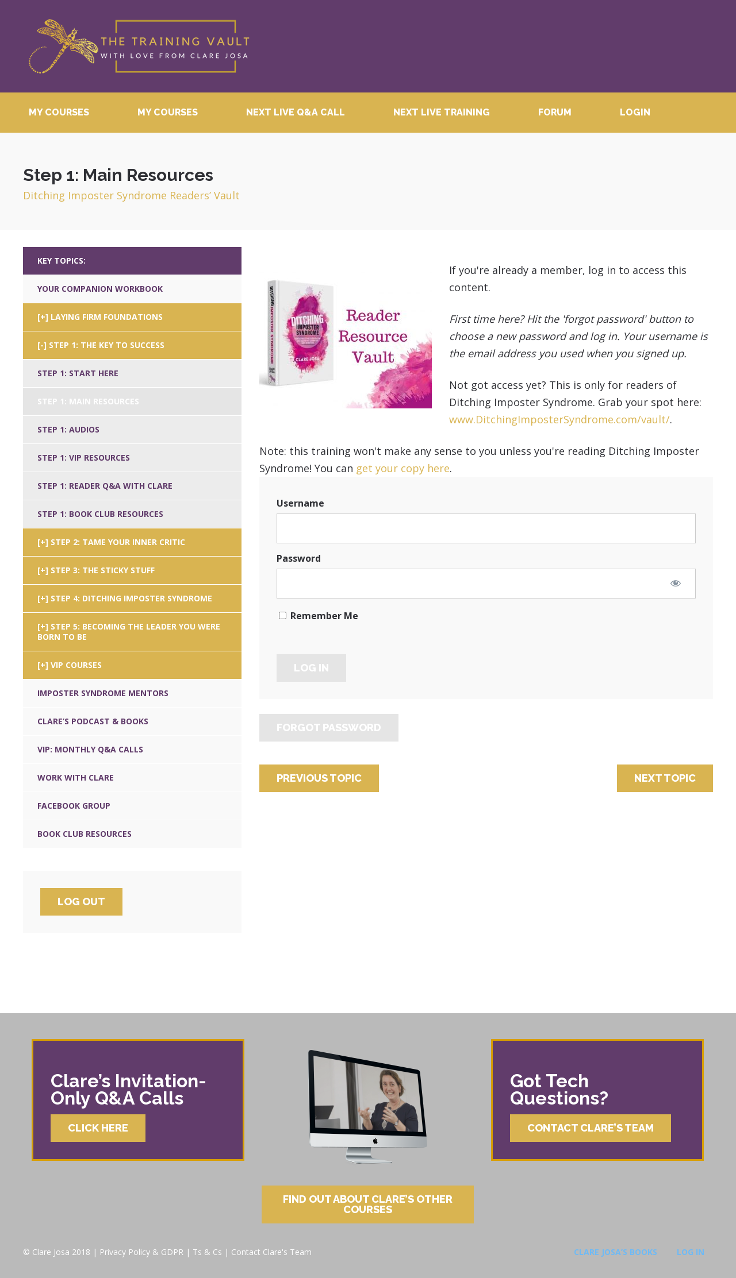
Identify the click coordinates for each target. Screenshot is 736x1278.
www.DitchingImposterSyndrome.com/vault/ (559, 419)
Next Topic (665, 778)
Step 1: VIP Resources (83, 457)
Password (299, 558)
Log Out (81, 901)
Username (300, 503)
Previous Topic (319, 778)
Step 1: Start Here (77, 373)
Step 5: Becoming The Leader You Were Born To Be (128, 631)
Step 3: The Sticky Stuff (103, 570)
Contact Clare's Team (271, 1251)
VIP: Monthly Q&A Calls (90, 749)
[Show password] (676, 583)
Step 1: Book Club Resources (100, 513)
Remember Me (318, 615)
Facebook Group (73, 805)
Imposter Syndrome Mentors (102, 693)
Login (635, 112)
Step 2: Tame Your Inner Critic (118, 541)
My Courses (59, 112)
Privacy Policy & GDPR (141, 1251)
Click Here (98, 1128)
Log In (690, 1251)
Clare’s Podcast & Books (92, 721)
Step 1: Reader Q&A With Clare (104, 485)
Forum (555, 112)
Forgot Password (329, 727)
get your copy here (403, 468)
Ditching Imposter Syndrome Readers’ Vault (131, 195)
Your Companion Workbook (100, 288)
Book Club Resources (84, 833)
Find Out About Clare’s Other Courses (368, 1204)
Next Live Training (441, 112)
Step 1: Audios (68, 429)
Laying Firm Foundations (107, 316)
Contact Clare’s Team (590, 1128)
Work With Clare (75, 777)
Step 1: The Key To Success (106, 344)
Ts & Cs (207, 1251)
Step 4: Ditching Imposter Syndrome (131, 598)
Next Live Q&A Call (295, 112)
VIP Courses (76, 664)
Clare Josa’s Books (615, 1251)
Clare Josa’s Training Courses (138, 46)
